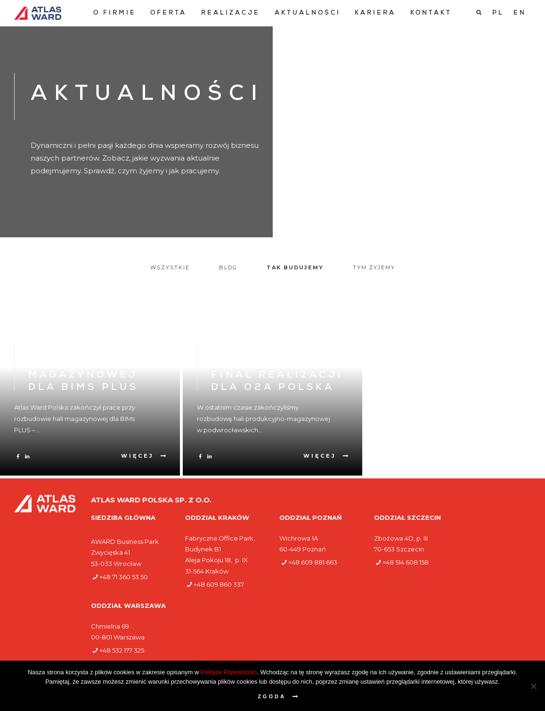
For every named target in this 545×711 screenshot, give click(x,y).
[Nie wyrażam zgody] (533, 686)
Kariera (375, 13)
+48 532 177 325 (121, 650)
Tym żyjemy (374, 267)
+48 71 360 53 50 (123, 577)
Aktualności (308, 13)
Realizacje (230, 13)
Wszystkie (170, 267)
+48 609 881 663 (312, 562)
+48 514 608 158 (405, 562)
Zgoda (272, 696)
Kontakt (431, 13)
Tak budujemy (295, 267)
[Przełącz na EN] (519, 13)
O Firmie (114, 13)
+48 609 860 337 (219, 584)
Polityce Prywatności (229, 672)
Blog (228, 267)
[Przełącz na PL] (498, 13)
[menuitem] (114, 13)
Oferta (168, 13)
